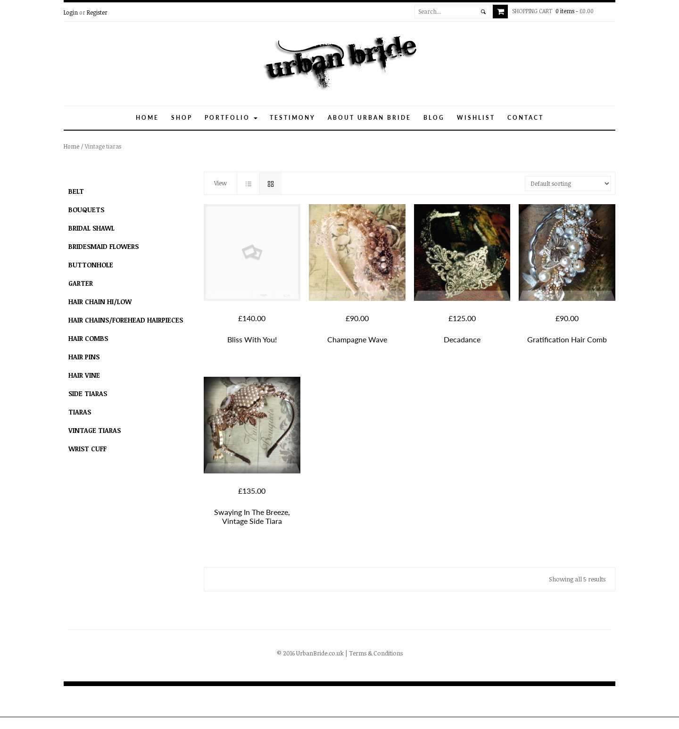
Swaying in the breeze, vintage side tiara (252, 516)
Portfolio (231, 117)
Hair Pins (83, 356)
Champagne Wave (357, 339)
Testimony (292, 117)
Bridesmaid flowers (103, 246)
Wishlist (476, 117)
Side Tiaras (87, 393)
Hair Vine (84, 375)
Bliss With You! (252, 339)
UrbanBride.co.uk (320, 653)
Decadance (462, 339)
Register (97, 12)
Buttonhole (90, 264)
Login (71, 12)
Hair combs (88, 338)
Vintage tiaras (94, 430)
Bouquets (86, 209)
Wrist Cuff (87, 448)
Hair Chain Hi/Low (100, 301)
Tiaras (79, 411)
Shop (181, 117)
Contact (525, 117)
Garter (80, 283)
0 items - (554, 11)
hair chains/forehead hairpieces (125, 319)
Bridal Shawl (91, 228)
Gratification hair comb (567, 339)
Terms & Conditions (376, 653)
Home (147, 117)
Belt (76, 191)
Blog (434, 117)
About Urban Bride (369, 117)
